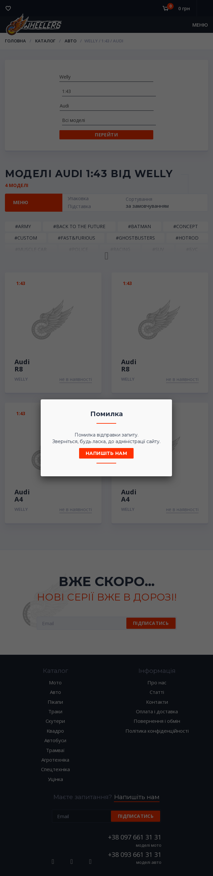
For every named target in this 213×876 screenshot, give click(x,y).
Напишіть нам (106, 453)
